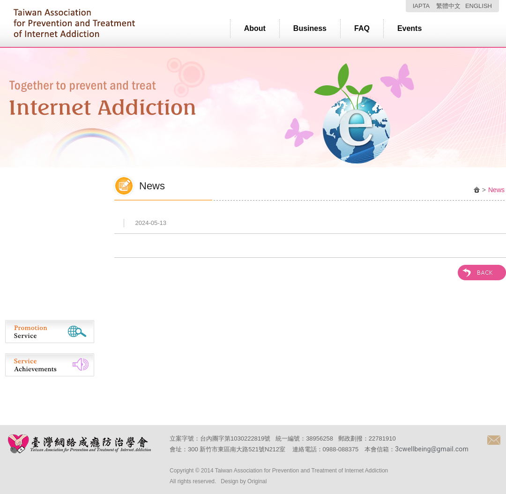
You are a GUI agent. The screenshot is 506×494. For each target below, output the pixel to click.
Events (409, 28)
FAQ (362, 28)
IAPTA (421, 5)
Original (257, 481)
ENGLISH (478, 5)
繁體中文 (448, 5)
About (255, 28)
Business (310, 28)
